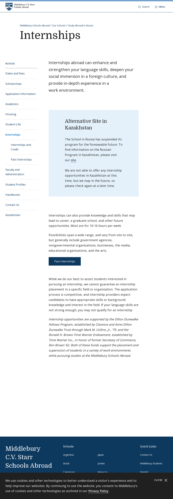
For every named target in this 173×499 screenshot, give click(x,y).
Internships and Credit (21, 147)
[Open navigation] (160, 7)
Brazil (66, 463)
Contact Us (12, 205)
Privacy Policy (98, 491)
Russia (10, 63)
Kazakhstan (12, 215)
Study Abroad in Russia (80, 25)
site (73, 160)
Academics (11, 104)
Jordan (101, 463)
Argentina (68, 454)
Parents (144, 472)
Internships (12, 135)
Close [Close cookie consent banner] (161, 480)
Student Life (13, 124)
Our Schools (59, 25)
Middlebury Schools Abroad (35, 25)
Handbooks (12, 195)
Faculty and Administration (14, 172)
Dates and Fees (15, 73)
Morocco (103, 472)
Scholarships (13, 84)
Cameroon (69, 472)
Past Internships (21, 159)
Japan (101, 454)
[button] (144, 7)
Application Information (20, 94)
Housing (10, 114)
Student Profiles (15, 184)
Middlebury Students (151, 463)
